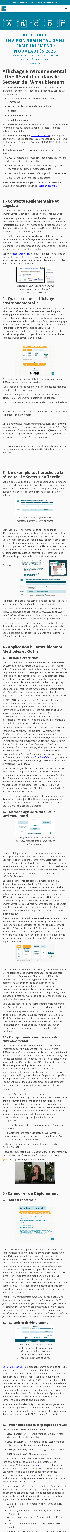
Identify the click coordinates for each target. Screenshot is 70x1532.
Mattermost (42, 1465)
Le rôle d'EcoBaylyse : (13, 1366)
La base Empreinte (40, 135)
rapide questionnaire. (48, 185)
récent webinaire (20, 253)
